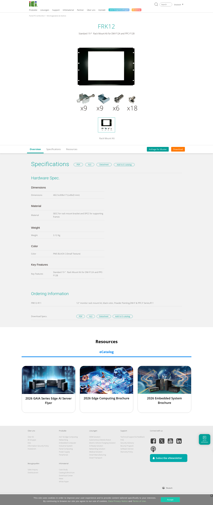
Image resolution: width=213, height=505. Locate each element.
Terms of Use (139, 501)
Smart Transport (95, 458)
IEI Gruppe (32, 440)
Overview (35, 149)
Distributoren (33, 472)
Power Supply (64, 452)
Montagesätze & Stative (56, 16)
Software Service (126, 449)
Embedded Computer (67, 443)
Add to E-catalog (124, 164)
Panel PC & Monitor (37, 16)
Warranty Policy (126, 452)
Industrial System (65, 446)
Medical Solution (95, 452)
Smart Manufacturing (97, 455)
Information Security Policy (38, 446)
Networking (63, 440)
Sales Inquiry (33, 469)
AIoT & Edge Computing (68, 437)
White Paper (64, 481)
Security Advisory (127, 443)
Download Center (66, 475)
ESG (29, 443)
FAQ (122, 440)
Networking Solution (97, 449)
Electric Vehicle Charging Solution (102, 443)
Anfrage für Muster (158, 149)
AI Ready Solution (96, 446)
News (61, 478)
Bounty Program (127, 446)
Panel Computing (66, 449)
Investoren (32, 449)
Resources (71, 149)
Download (178, 149)
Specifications (53, 149)
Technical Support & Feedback (132, 437)
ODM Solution (94, 437)
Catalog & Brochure (66, 472)
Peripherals (63, 455)
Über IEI (31, 437)
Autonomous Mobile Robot (100, 440)
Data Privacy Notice (118, 501)
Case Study (63, 469)
